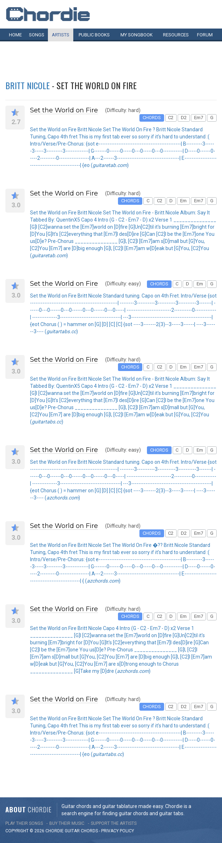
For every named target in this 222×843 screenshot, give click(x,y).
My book (136, 34)
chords (89, 830)
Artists (60, 34)
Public (94, 34)
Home (15, 34)
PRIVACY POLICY (117, 830)
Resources (176, 34)
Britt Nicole (27, 85)
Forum (205, 34)
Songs (36, 34)
